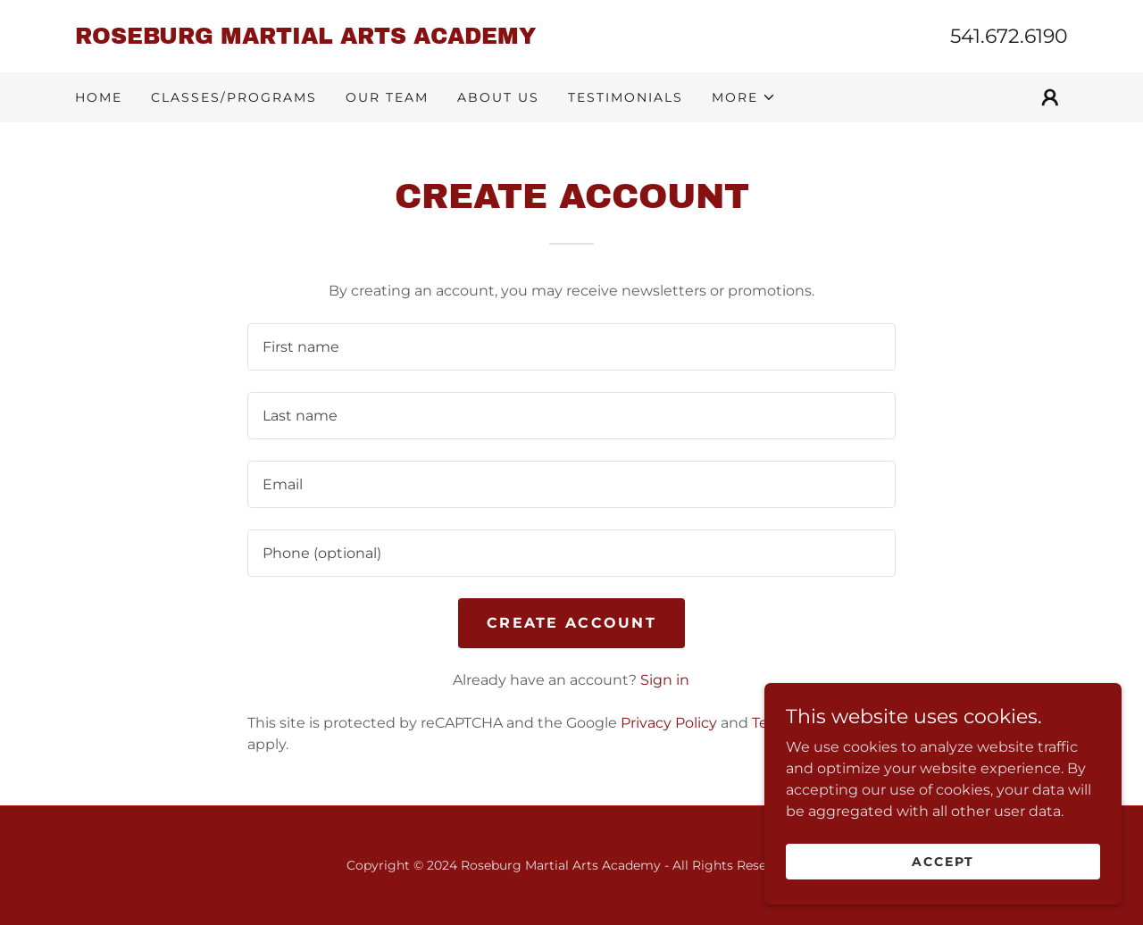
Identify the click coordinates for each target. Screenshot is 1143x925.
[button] (744, 97)
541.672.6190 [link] (1009, 36)
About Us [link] (498, 97)
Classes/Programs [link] (234, 97)
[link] (323, 38)
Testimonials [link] (625, 97)
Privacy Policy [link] (669, 722)
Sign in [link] (664, 679)
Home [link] (98, 97)
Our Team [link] (387, 97)
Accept (943, 861)
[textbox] (571, 347)
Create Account (571, 622)
